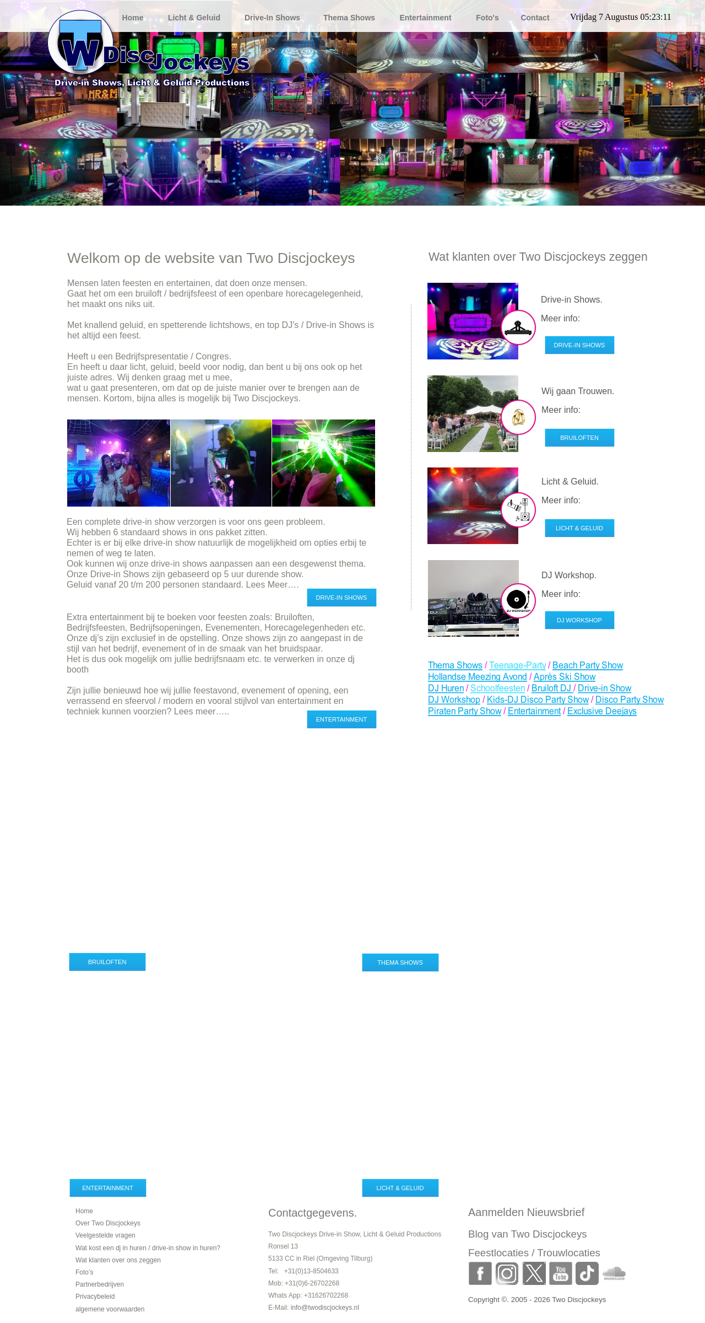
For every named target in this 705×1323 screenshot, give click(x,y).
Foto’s (84, 1272)
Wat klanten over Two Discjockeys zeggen (538, 256)
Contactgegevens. (312, 1213)
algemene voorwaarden (109, 1309)
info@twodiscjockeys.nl (325, 1307)
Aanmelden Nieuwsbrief (526, 1212)
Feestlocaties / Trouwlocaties (534, 1253)
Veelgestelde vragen (105, 1235)
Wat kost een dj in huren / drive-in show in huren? (147, 1248)
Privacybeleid (95, 1296)
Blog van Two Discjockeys (527, 1234)
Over (107, 1223)
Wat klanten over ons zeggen (118, 1260)
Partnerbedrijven (99, 1284)
